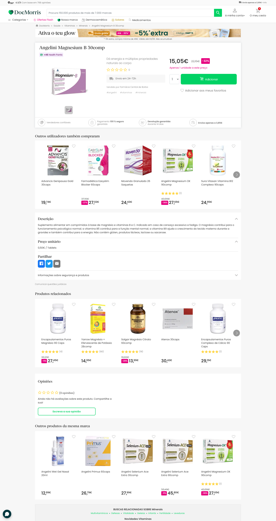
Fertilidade (165, 513)
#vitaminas (126, 92)
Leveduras (179, 513)
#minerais (140, 92)
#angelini (111, 92)
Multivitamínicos (99, 513)
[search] (218, 13)
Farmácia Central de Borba (134, 87)
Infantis (152, 513)
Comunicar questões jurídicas (51, 284)
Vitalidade (128, 513)
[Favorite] (74, 146)
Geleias (141, 513)
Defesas (115, 513)
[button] (235, 12)
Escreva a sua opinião (67, 411)
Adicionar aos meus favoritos (203, 90)
